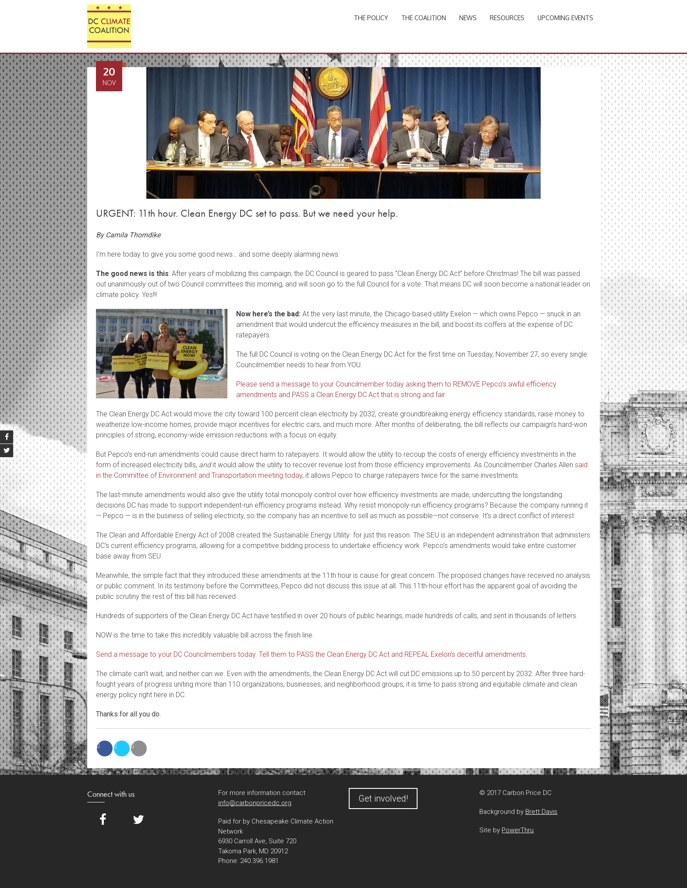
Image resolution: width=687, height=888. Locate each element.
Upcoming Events (565, 17)
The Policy (371, 17)
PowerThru (518, 830)
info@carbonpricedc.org (254, 803)
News (468, 17)
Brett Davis (541, 812)
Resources (507, 17)
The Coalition (423, 17)
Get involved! (383, 798)
